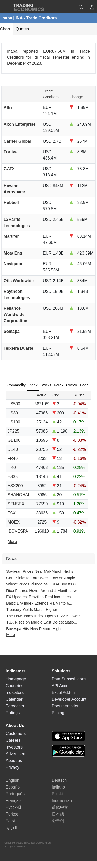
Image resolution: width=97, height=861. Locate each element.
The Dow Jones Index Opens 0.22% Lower (43, 616)
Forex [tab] (58, 385)
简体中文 (60, 807)
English (12, 780)
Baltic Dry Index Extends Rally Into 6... (39, 603)
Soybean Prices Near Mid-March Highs (39, 571)
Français (13, 800)
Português (15, 794)
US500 (14, 404)
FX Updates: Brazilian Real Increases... (40, 596)
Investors (14, 747)
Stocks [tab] (45, 385)
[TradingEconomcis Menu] (6, 7)
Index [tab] (32, 385)
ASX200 (15, 486)
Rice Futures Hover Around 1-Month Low (41, 590)
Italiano (58, 787)
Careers (13, 740)
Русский (13, 807)
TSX (12, 513)
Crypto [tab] (71, 385)
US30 (13, 413)
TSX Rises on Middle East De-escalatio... (41, 622)
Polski (57, 794)
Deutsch (59, 780)
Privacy (12, 767)
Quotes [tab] (22, 29)
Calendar (14, 699)
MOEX (14, 522)
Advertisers (16, 754)
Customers (16, 733)
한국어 (58, 821)
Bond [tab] (84, 385)
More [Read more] (12, 541)
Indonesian (62, 800)
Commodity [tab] (16, 385)
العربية (11, 827)
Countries (14, 686)
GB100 (14, 440)
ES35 (13, 476)
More (10, 634)
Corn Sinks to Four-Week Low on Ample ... (42, 577)
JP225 (13, 431)
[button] (92, 8)
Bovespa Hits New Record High (33, 628)
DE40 (13, 449)
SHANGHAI (18, 495)
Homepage (16, 679)
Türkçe (12, 814)
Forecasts (15, 706)
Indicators (15, 692)
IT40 (12, 467)
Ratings (13, 713)
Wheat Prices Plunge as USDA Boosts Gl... (43, 584)
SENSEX (16, 504)
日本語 (58, 814)
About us (14, 760)
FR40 (13, 458)
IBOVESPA (18, 531)
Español (13, 787)
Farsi (10, 821)
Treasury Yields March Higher (31, 609)
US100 (14, 422)
